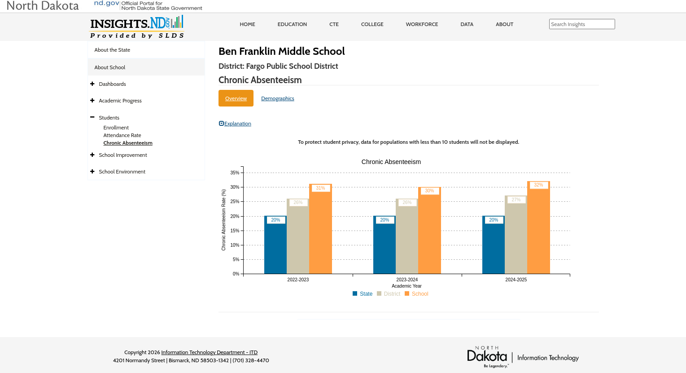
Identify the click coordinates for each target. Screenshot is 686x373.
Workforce (422, 24)
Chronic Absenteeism (128, 142)
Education (292, 24)
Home (247, 24)
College (372, 24)
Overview (236, 98)
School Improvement (123, 154)
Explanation (235, 123)
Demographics (277, 98)
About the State (113, 49)
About (504, 24)
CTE (334, 24)
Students (109, 117)
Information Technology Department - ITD (210, 352)
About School (110, 67)
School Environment (122, 171)
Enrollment (116, 127)
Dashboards (112, 83)
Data (467, 24)
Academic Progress (120, 100)
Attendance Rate (122, 135)
